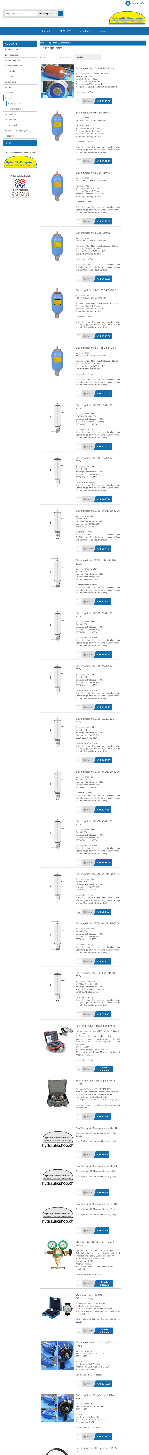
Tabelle (50, 57)
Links (43, 1421)
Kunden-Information (86, 1412)
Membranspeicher (15, 108)
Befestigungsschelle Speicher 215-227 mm (99, 1357)
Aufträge (81, 1421)
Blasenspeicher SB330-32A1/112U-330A (98, 679)
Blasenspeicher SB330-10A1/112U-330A (98, 395)
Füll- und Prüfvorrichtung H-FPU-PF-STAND (100, 1013)
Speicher (8, 98)
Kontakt (44, 1412)
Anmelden (26, 3)
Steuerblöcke (10, 82)
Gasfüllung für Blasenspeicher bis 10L (97, 1132)
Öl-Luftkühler (10, 119)
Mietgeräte (9, 135)
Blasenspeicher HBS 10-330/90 (93, 113)
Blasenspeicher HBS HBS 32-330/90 (96, 339)
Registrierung (12, 3)
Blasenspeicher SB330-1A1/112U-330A (97, 489)
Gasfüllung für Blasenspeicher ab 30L (96, 1093)
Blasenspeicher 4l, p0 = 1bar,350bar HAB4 (99, 1257)
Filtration (9, 92)
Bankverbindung (13, 1416)
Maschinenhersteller (13, 65)
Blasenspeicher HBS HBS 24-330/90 (96, 284)
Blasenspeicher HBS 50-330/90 (93, 229)
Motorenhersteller (12, 60)
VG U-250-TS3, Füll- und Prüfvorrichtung (98, 1218)
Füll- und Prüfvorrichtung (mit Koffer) (96, 963)
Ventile (8, 87)
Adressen (81, 1416)
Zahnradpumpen (12, 55)
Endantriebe (10, 71)
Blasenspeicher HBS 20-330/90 (93, 171)
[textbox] (21, 13)
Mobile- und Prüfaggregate (16, 130)
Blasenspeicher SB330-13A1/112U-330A (98, 442)
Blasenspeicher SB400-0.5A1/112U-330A (98, 916)
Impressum (46, 1426)
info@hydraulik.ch (125, 1425)
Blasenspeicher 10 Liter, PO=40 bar (95, 68)
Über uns (45, 1416)
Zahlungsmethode (14, 1426)
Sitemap (45, 1430)
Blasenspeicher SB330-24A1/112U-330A (98, 631)
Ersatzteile (9, 76)
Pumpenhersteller (12, 49)
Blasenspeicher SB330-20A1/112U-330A (98, 584)
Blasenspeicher (14, 103)
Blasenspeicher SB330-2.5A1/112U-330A (98, 537)
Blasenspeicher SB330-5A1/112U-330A (97, 821)
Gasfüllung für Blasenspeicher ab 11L (96, 1055)
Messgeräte (10, 114)
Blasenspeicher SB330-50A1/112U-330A (98, 773)
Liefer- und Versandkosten (17, 1421)
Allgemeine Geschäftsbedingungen (21, 1412)
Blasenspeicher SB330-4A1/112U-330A (97, 726)
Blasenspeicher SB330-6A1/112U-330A (97, 868)
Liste (56, 57)
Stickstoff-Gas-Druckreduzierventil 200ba (98, 1170)
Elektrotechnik (11, 125)
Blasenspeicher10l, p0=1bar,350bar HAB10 (99, 1307)
